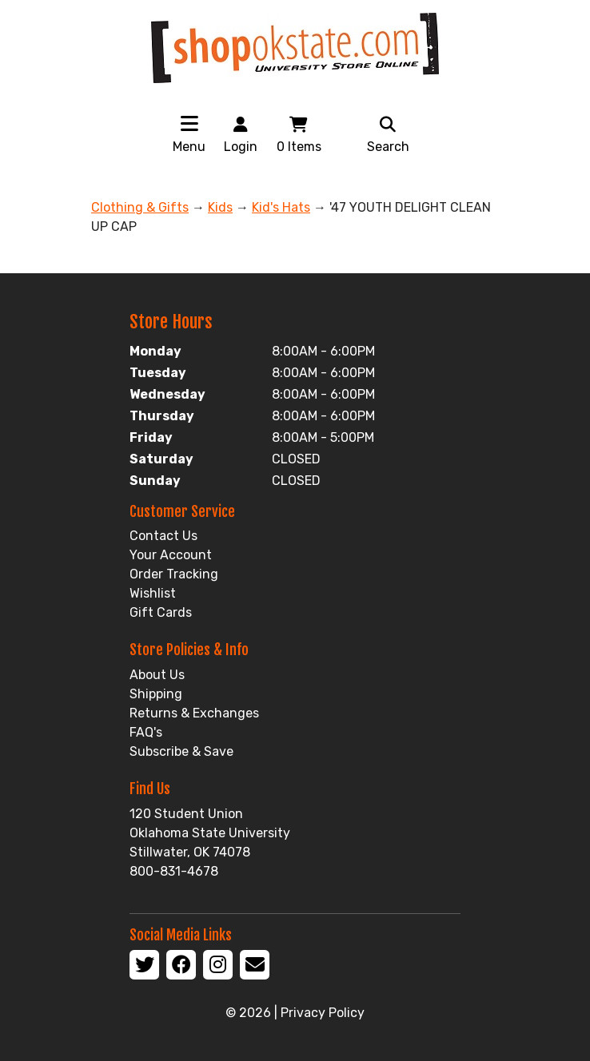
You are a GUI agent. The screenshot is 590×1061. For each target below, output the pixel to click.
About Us (157, 674)
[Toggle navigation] (189, 123)
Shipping (156, 693)
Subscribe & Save (181, 751)
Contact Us (163, 535)
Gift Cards (161, 612)
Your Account (171, 554)
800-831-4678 (174, 871)
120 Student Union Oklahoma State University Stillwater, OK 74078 (210, 833)
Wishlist (153, 593)
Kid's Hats (281, 207)
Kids (220, 207)
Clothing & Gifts (140, 207)
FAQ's (146, 732)
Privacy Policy (323, 1012)
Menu (189, 146)
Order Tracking (174, 574)
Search (388, 133)
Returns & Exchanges (194, 713)
